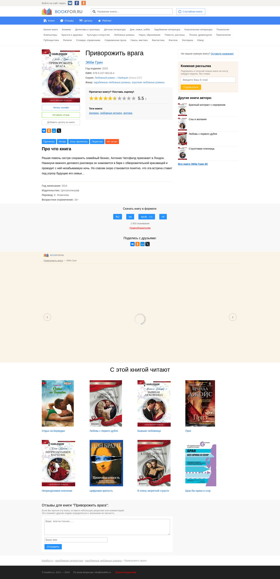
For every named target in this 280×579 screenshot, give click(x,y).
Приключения (223, 35)
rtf (163, 216)
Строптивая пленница (196, 148)
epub (146, 216)
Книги (51, 20)
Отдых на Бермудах (53, 430)
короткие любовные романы (148, 82)
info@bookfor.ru (102, 572)
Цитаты (88, 20)
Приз (188, 430)
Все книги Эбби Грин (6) (193, 164)
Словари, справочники (88, 40)
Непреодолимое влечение (57, 490)
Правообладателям (125, 572)
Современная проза (115, 40)
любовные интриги (111, 113)
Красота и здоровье (72, 35)
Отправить (53, 546)
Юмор (200, 40)
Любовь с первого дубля (197, 133)
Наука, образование (149, 35)
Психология (223, 29)
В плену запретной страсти (153, 490)
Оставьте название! (222, 53)
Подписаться (190, 87)
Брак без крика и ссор (198, 490)
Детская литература (115, 29)
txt (130, 216)
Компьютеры (50, 35)
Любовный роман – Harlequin (111, 77)
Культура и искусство (98, 35)
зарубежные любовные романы (112, 82)
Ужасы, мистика (139, 40)
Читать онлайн (61, 107)
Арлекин (94, 113)
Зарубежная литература (167, 29)
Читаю (62, 141)
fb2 (117, 216)
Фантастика (158, 40)
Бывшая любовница (149, 430)
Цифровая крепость (101, 490)
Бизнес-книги (51, 29)
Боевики (66, 29)
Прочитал (49, 141)
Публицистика (51, 40)
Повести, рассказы (175, 35)
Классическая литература (198, 29)
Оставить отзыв (60, 115)
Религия (67, 40)
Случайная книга (192, 11)
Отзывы (69, 20)
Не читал (112, 141)
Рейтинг (106, 20)
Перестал (97, 141)
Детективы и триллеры (87, 29)
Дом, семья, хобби (140, 29)
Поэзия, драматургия (200, 35)
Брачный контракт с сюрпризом (201, 104)
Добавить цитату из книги (61, 122)
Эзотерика (187, 40)
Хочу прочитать (79, 141)
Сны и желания (192, 119)
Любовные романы (124, 35)
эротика (127, 113)
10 (133, 98)
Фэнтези (173, 40)
